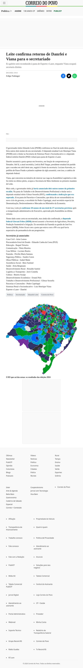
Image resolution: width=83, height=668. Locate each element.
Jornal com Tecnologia (39, 491)
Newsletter (10, 459)
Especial (9, 504)
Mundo (33, 476)
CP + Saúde (40, 603)
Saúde (57, 466)
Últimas (9, 455)
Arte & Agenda (12, 491)
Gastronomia (11, 497)
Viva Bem (34, 494)
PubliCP (9, 462)
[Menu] (4, 3)
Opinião (9, 466)
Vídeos (33, 455)
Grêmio (58, 476)
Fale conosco (14, 546)
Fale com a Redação (16, 557)
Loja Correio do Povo (44, 595)
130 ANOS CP (29, 11)
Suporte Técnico (15, 630)
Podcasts (9, 476)
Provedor (39, 614)
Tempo (57, 459)
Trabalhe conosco (15, 538)
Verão (57, 469)
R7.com (11, 657)
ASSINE (18, 11)
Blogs (8, 472)
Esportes (58, 472)
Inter (8, 487)
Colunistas (10, 469)
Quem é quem (41, 527)
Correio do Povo (63, 487)
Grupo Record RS (15, 641)
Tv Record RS (41, 649)
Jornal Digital (14, 595)
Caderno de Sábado (14, 501)
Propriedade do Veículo (45, 519)
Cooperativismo (37, 487)
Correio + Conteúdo (14, 508)
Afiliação (12, 519)
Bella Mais (10, 494)
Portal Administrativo (17, 614)
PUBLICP (58, 11)
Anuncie (39, 557)
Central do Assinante (44, 584)
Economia (34, 466)
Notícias (34, 459)
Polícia (33, 472)
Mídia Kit (12, 576)
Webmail (12, 622)
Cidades (34, 469)
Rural (57, 455)
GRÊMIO (40, 11)
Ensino (57, 462)
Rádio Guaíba (14, 649)
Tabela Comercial (43, 576)
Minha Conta (41, 622)
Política (5, 11)
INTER (49, 11)
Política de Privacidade (45, 538)
